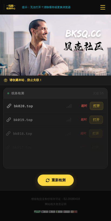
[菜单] (102, 7)
